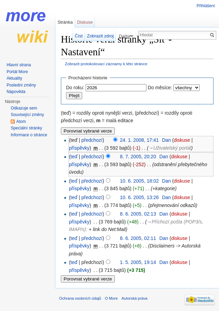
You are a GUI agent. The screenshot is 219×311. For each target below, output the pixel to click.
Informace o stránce (29, 135)
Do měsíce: (160, 87)
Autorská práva (134, 298)
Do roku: (75, 87)
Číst (79, 35)
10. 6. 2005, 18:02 (139, 181)
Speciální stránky (26, 128)
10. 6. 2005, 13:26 (139, 197)
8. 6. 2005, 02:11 (138, 238)
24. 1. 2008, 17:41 (139, 140)
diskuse (182, 140)
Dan (166, 140)
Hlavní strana (19, 64)
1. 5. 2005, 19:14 (138, 262)
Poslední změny (21, 85)
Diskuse (85, 22)
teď (73, 156)
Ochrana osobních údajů (80, 298)
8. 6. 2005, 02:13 (138, 214)
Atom (21, 121)
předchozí (91, 140)
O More (111, 298)
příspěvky (79, 148)
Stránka (65, 22)
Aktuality (14, 78)
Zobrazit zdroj (100, 35)
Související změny (27, 114)
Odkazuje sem (24, 108)
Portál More (17, 71)
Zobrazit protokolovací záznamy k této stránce (106, 63)
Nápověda (16, 91)
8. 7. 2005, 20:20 (138, 156)
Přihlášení (206, 5)
